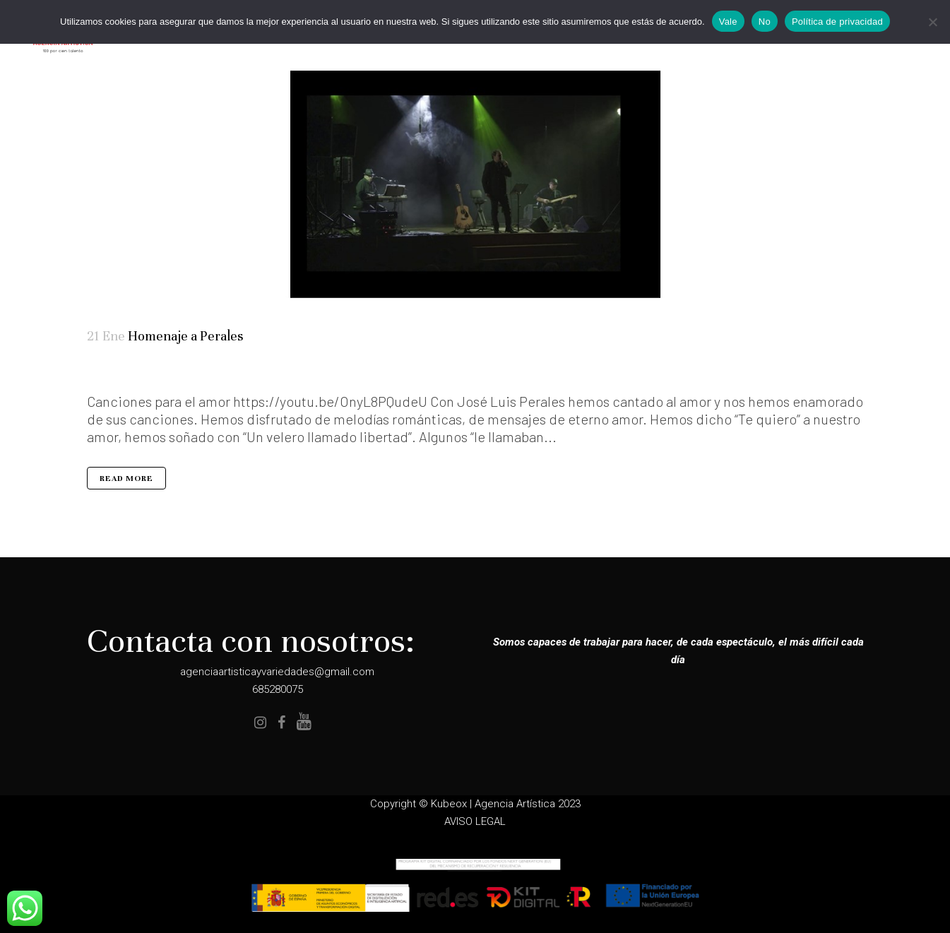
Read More (126, 479)
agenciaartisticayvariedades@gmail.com (277, 671)
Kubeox (449, 803)
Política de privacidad (837, 21)
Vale (728, 21)
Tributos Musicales (140, 371)
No (765, 21)
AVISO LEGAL (475, 821)
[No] (932, 22)
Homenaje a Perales (185, 336)
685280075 (277, 689)
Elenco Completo (119, 371)
